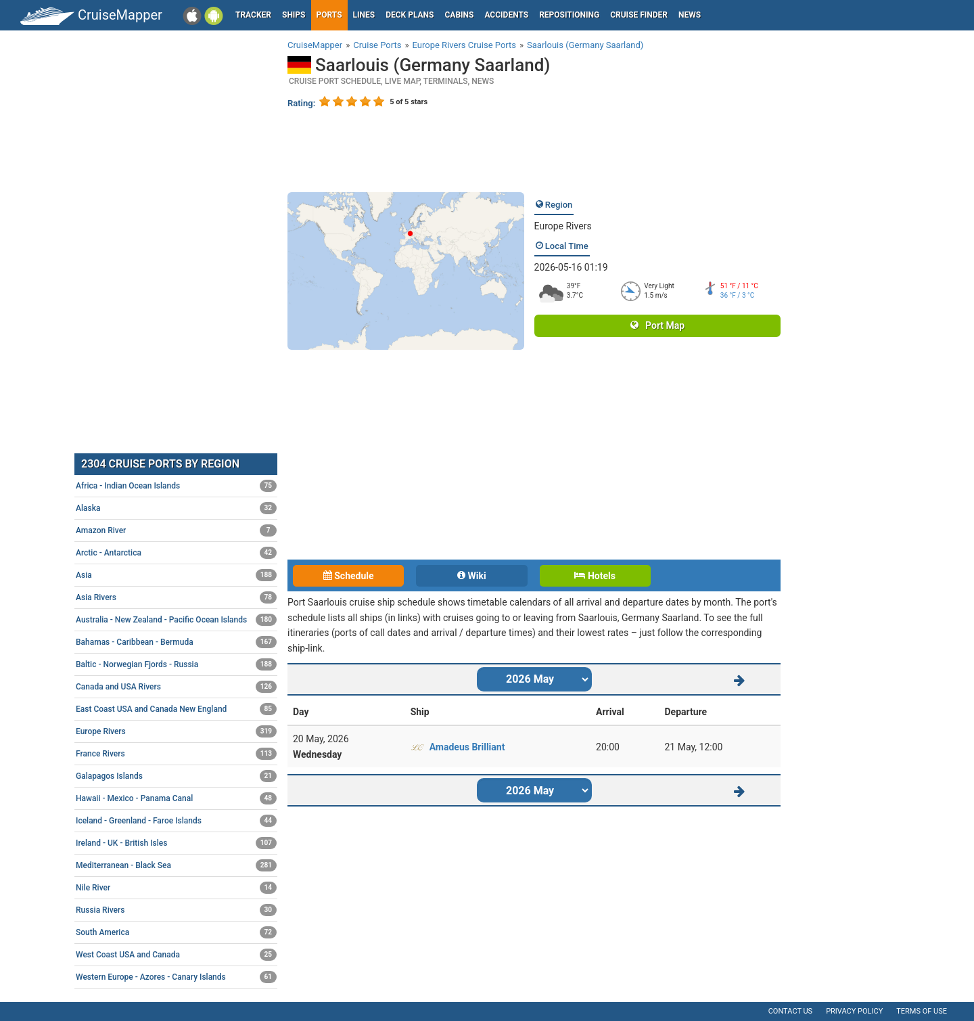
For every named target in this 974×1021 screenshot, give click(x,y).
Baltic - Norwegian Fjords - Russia (176, 664)
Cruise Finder (639, 15)
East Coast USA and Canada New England (176, 709)
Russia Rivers (176, 910)
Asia (176, 575)
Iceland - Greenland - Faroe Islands (176, 821)
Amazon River (176, 530)
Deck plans (410, 15)
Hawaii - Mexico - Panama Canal (176, 798)
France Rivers (176, 754)
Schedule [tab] (348, 575)
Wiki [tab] (471, 575)
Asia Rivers (176, 597)
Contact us (790, 1011)
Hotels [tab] (594, 575)
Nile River (176, 888)
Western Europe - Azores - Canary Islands (176, 977)
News (689, 15)
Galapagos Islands (176, 776)
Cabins (458, 15)
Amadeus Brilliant (467, 747)
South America (176, 932)
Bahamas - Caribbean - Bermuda (176, 642)
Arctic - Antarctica (176, 553)
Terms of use (921, 1011)
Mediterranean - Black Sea (176, 865)
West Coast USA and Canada (176, 955)
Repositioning (569, 15)
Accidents (506, 15)
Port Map (657, 325)
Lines (364, 15)
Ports (329, 15)
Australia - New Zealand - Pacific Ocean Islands (176, 620)
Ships (294, 15)
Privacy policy (854, 1011)
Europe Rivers (563, 226)
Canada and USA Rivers (176, 687)
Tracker (253, 15)
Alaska (176, 508)
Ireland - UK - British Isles (176, 843)
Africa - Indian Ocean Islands (176, 486)
